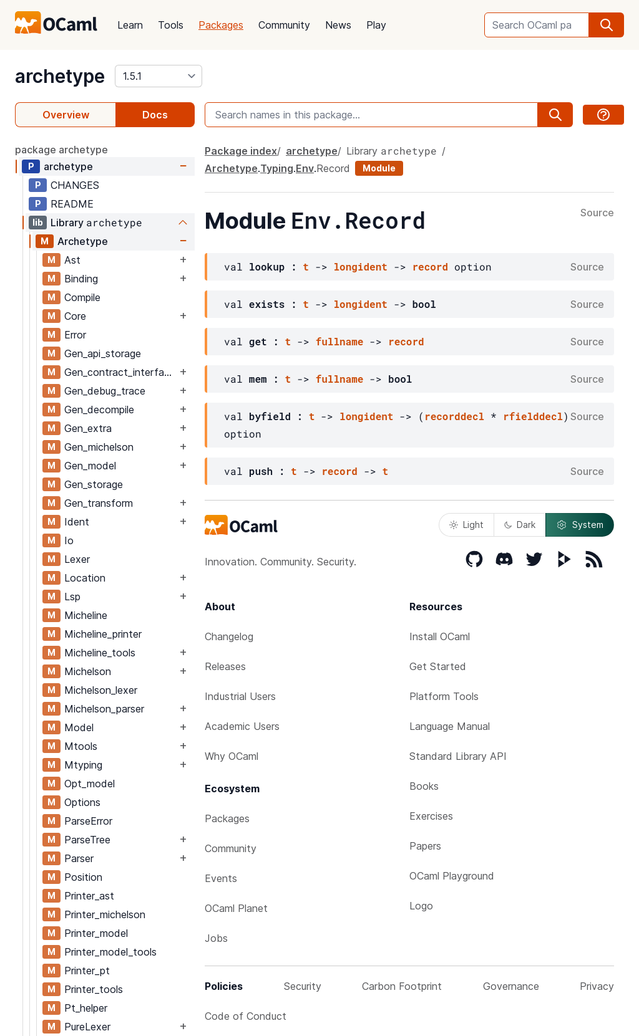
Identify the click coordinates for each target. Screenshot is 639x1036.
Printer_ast (89, 896)
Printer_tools (93, 989)
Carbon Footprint (402, 986)
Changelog (229, 636)
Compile (82, 297)
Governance (511, 986)
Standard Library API (458, 756)
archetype (60, 76)
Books (424, 786)
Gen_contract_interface (119, 372)
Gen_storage (93, 484)
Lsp (72, 596)
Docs (155, 114)
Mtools (80, 746)
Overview (65, 114)
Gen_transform (98, 503)
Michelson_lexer (100, 690)
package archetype (61, 149)
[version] (158, 76)
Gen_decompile (99, 409)
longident (360, 266)
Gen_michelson (99, 447)
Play (376, 25)
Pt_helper (85, 1008)
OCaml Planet (236, 908)
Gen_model (90, 465)
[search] (606, 24)
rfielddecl (533, 416)
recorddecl (454, 416)
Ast (72, 260)
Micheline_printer (103, 634)
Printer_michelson (104, 914)
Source (597, 213)
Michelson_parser (104, 709)
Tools (170, 25)
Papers (425, 846)
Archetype (82, 241)
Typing (276, 168)
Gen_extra (88, 428)
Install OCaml (439, 636)
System (579, 524)
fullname (340, 341)
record (430, 266)
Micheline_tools (99, 652)
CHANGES (75, 185)
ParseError (88, 821)
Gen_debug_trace (104, 391)
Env (305, 168)
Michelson (87, 671)
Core (75, 316)
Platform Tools (444, 696)
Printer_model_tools (110, 952)
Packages (220, 25)
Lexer (77, 559)
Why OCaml (231, 756)
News (338, 25)
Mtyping (83, 765)
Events (221, 878)
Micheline (85, 615)
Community (284, 25)
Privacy (597, 986)
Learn (130, 25)
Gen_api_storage (102, 353)
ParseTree (87, 839)
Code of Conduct (245, 1016)
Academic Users (242, 726)
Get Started (437, 666)
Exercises (431, 816)
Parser (79, 858)
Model (79, 727)
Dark (519, 524)
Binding (81, 278)
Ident (76, 522)
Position (83, 877)
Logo (421, 905)
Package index (241, 151)
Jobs (216, 938)
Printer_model (96, 933)
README (72, 204)
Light (466, 524)
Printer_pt (87, 970)
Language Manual (449, 726)
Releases (225, 666)
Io (69, 540)
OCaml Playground (451, 876)
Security (302, 986)
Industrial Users (240, 696)
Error (75, 335)
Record (333, 168)
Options (82, 802)
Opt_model (89, 783)
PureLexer (87, 1026)
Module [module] (379, 168)
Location (84, 578)
